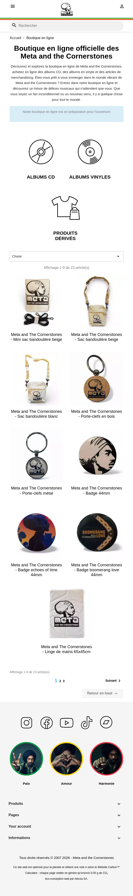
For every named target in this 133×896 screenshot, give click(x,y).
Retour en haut (103, 693)
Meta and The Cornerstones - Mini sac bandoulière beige (36, 337)
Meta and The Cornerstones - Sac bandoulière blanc (36, 414)
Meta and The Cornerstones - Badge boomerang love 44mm (96, 570)
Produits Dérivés (65, 235)
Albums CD (41, 176)
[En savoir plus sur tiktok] (86, 728)
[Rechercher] (66, 26)
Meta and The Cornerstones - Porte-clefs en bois (96, 414)
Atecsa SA (80, 878)
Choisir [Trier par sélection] (66, 256)
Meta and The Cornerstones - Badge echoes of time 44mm (36, 570)
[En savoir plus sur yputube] (66, 728)
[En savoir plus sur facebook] (46, 728)
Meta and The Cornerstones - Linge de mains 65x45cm (66, 649)
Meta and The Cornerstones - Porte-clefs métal (36, 490)
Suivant (113, 680)
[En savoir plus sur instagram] (26, 728)
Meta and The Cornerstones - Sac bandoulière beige (96, 337)
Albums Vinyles (90, 176)
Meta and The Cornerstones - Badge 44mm (96, 490)
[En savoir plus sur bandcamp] (106, 728)
